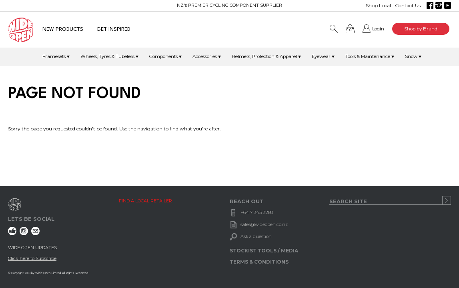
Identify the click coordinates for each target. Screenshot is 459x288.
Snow (411, 56)
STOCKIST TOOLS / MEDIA (264, 251)
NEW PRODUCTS (62, 29)
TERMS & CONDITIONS (259, 262)
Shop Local (378, 5)
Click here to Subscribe (32, 258)
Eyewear (321, 56)
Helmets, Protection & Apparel (264, 56)
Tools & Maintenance (367, 56)
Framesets (54, 56)
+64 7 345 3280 (257, 212)
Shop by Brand (420, 29)
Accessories (204, 56)
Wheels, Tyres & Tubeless (107, 56)
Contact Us (408, 5)
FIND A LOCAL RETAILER (145, 201)
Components (163, 56)
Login (378, 29)
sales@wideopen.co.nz (264, 224)
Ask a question (256, 236)
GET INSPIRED (113, 29)
